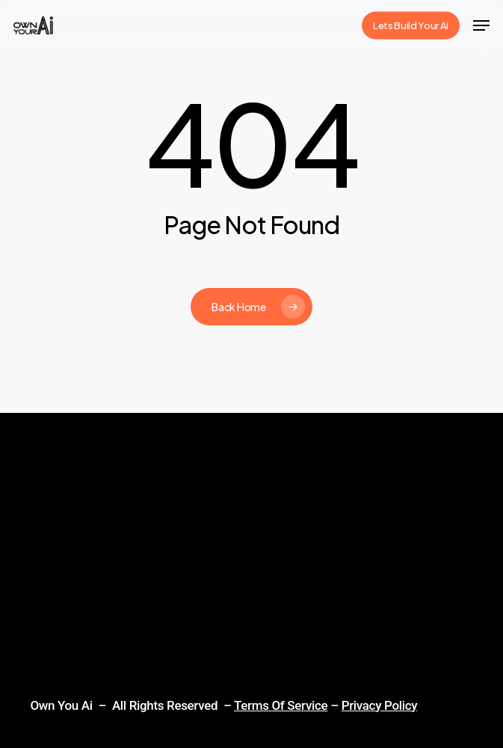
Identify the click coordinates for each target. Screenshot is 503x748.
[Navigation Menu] (481, 25)
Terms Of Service (280, 705)
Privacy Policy (380, 705)
